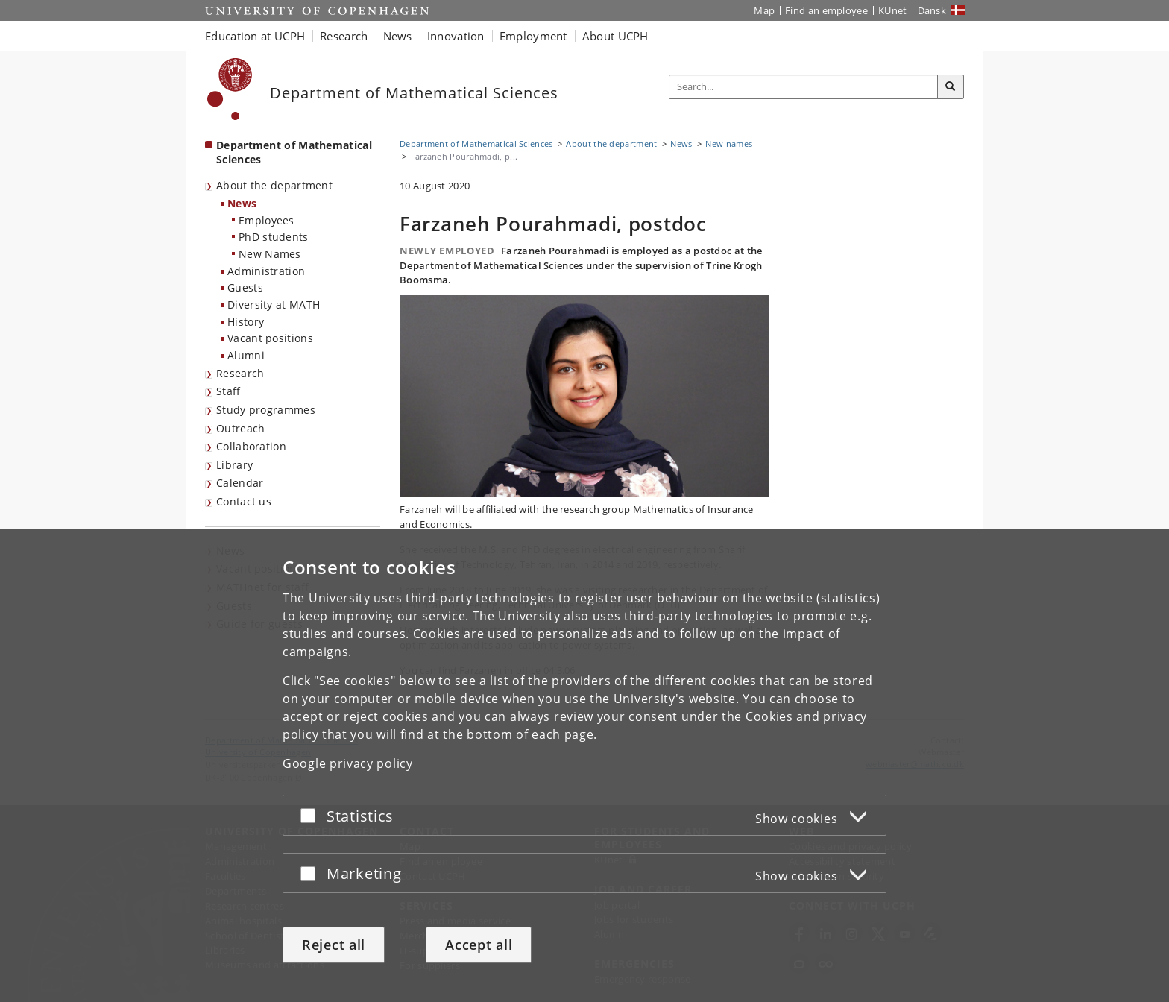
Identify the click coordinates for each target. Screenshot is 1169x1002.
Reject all (333, 945)
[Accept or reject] (311, 815)
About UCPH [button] (615, 35)
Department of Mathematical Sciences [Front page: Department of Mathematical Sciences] (294, 152)
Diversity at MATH (273, 304)
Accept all (478, 945)
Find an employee (826, 10)
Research (240, 373)
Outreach (240, 428)
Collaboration (251, 446)
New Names (270, 254)
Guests (245, 287)
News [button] (397, 35)
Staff (228, 391)
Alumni (246, 355)
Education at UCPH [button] (255, 35)
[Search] (950, 87)
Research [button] (344, 35)
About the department (274, 185)
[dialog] (584, 765)
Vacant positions (270, 338)
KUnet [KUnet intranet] (892, 10)
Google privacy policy (348, 763)
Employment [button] (533, 35)
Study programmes (265, 410)
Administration (266, 271)
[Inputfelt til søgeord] (804, 87)
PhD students (274, 237)
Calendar (239, 483)
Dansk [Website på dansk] (932, 10)
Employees (266, 220)
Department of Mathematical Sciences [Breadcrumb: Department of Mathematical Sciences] (476, 143)
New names (728, 143)
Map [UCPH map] (764, 10)
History (245, 322)
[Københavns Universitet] (230, 89)
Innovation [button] (456, 35)
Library (234, 465)
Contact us (243, 501)
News (241, 203)
